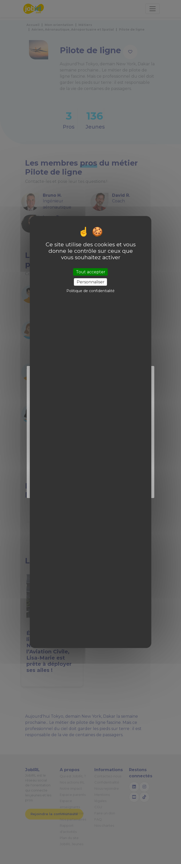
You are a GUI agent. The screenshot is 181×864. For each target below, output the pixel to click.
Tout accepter (90, 271)
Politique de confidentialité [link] (90, 291)
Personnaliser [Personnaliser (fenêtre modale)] (91, 282)
